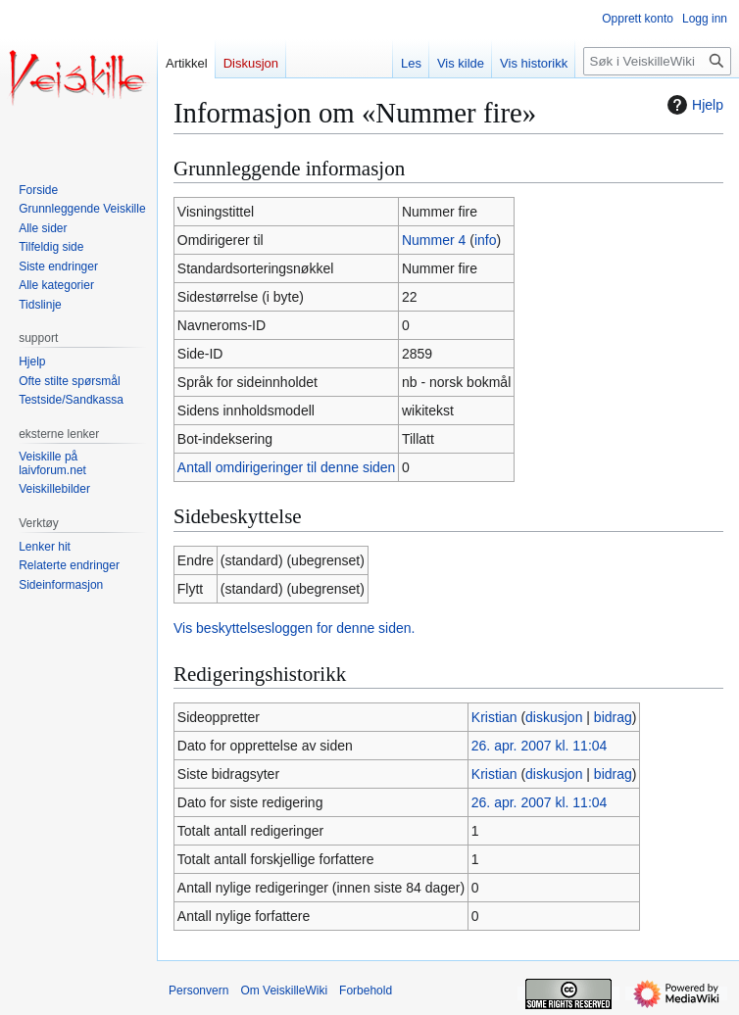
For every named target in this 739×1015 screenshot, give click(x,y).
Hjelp (693, 105)
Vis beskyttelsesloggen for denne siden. (294, 628)
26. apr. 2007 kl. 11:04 (539, 745)
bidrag (613, 717)
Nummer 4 (434, 240)
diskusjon (553, 717)
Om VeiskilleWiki (283, 990)
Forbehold (365, 990)
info (485, 240)
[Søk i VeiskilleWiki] (657, 61)
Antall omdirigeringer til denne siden (286, 467)
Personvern (198, 990)
